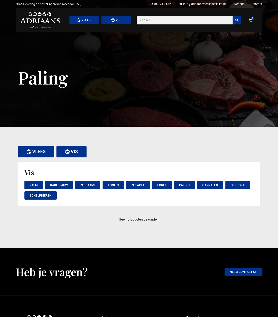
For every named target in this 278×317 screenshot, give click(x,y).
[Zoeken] (237, 20)
